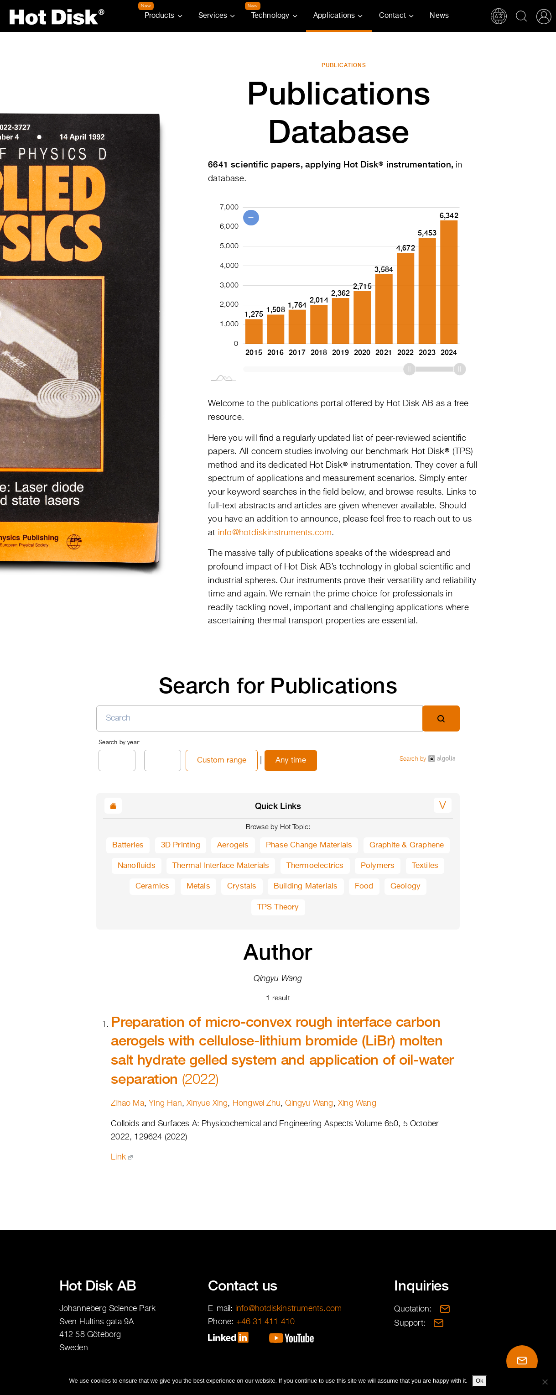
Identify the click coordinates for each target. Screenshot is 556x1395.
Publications (344, 65)
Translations (498, 16)
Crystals (242, 886)
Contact (392, 16)
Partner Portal (543, 16)
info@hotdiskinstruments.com (275, 533)
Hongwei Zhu (257, 1103)
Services (213, 16)
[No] (544, 1381)
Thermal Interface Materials (220, 866)
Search (521, 16)
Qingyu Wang (309, 1103)
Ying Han (165, 1103)
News (439, 16)
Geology (405, 886)
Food (364, 886)
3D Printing (180, 845)
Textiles (425, 866)
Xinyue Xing (207, 1103)
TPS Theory (278, 907)
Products (160, 16)
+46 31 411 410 (265, 1322)
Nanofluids (137, 866)
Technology (270, 16)
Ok (479, 1380)
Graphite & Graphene (406, 845)
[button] (443, 805)
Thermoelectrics (315, 866)
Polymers (378, 866)
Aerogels (233, 845)
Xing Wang (357, 1103)
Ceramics (152, 886)
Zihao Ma (127, 1103)
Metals (198, 886)
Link (122, 1157)
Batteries (128, 845)
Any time (290, 760)
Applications (334, 16)
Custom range (221, 760)
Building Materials (306, 886)
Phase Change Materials (309, 845)
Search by (427, 758)
